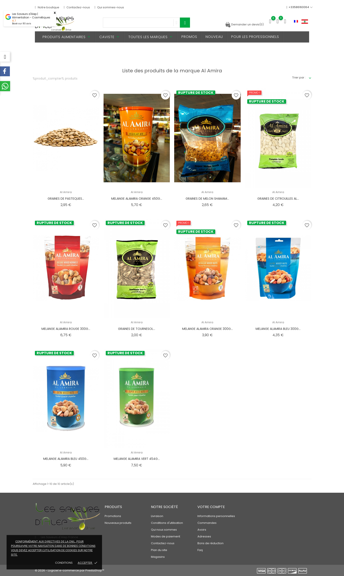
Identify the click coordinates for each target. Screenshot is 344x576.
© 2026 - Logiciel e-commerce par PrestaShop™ (69, 570)
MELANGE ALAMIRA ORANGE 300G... (207, 329)
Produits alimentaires (67, 36)
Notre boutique (47, 7)
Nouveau (214, 36)
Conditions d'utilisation (167, 523)
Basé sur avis (21, 23)
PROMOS (189, 36)
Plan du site (159, 550)
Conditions (64, 563)
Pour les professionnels (255, 36)
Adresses (204, 536)
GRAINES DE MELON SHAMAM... (207, 198)
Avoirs (201, 530)
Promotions (113, 516)
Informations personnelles (216, 516)
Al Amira (66, 192)
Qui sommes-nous (109, 7)
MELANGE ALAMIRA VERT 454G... (137, 459)
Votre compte (211, 506)
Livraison (157, 516)
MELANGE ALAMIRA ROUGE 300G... (65, 329)
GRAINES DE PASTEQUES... (66, 198)
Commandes (207, 523)
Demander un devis (244, 24)
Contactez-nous (77, 7)
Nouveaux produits (118, 523)
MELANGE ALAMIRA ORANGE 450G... (136, 198)
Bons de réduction (210, 543)
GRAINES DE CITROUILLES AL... (278, 198)
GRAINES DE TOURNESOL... (136, 329)
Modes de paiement (165, 536)
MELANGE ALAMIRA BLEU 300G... (278, 329)
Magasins (158, 557)
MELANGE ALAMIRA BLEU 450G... (65, 459)
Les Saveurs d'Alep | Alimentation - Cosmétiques (31, 15)
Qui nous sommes (164, 530)
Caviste (109, 36)
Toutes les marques (150, 36)
